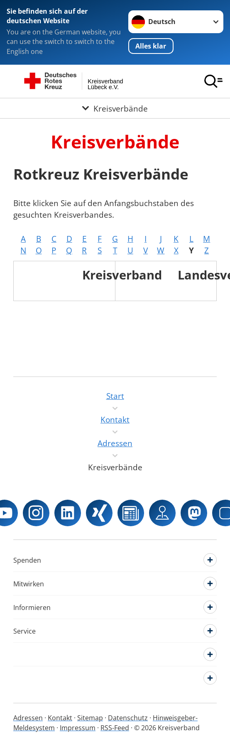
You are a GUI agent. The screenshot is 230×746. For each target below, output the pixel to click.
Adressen (28, 717)
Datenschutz (128, 717)
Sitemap (90, 717)
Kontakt (60, 717)
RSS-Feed (114, 727)
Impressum (77, 727)
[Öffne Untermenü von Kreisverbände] (115, 108)
